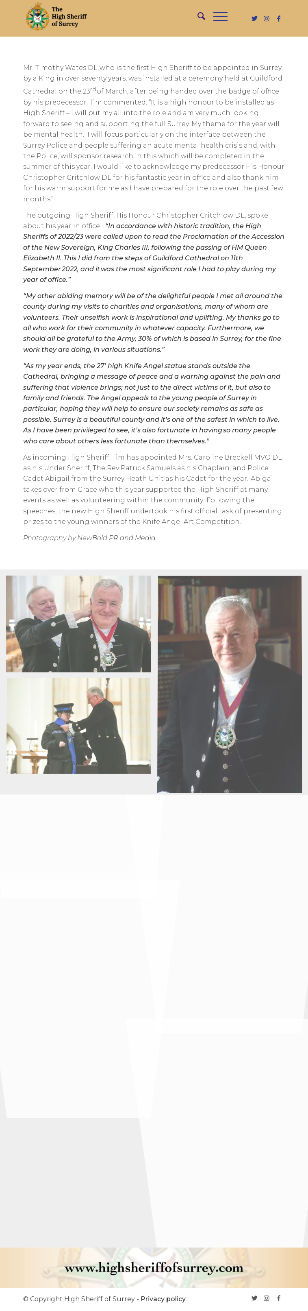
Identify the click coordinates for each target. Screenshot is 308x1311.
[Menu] (216, 16)
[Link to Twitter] (254, 18)
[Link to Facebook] (279, 18)
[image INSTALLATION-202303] (81, 627)
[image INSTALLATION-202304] (81, 832)
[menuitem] (197, 16)
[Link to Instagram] (266, 18)
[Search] (197, 16)
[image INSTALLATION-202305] (81, 729)
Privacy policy (163, 1299)
